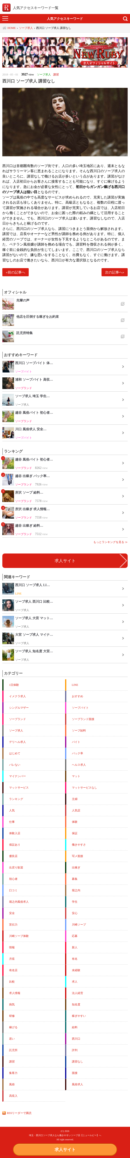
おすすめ (77, 696)
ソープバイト (80, 707)
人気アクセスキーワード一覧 (30, 8)
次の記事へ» (114, 272)
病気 (12, 1004)
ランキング (16, 799)
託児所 (13, 1050)
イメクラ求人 (17, 696)
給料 (74, 1027)
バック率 (77, 753)
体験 (74, 821)
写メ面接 (77, 856)
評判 (74, 1050)
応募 (74, 936)
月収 (12, 958)
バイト (76, 742)
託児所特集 (24, 333)
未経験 (76, 970)
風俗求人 (77, 1084)
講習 (12, 1061)
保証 (74, 833)
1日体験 (14, 684)
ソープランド (17, 719)
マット (76, 776)
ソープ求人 (16, 730)
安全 (12, 913)
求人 (74, 981)
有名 (74, 958)
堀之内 (76, 890)
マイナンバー (17, 776)
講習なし (77, 1061)
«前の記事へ (15, 272)
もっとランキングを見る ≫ (110, 542)
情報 (12, 947)
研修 (12, 1016)
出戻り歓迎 (16, 867)
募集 (74, 879)
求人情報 (14, 993)
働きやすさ (79, 844)
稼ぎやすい (79, 1016)
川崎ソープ (79, 924)
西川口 (76, 1038)
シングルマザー (19, 707)
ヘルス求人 (79, 764)
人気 (12, 810)
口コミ (13, 890)
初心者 (13, 879)
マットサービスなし (84, 787)
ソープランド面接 (83, 719)
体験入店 (14, 833)
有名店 (13, 970)
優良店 (13, 856)
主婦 (74, 799)
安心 (74, 913)
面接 (74, 1073)
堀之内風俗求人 (19, 901)
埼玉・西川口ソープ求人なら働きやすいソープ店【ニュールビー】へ (65, 1135)
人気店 (76, 810)
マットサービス (19, 787)
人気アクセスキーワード (65, 18)
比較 (12, 981)
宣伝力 (13, 924)
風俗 (12, 1084)
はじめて (14, 753)
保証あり (14, 844)
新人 (74, 947)
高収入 (13, 1095)
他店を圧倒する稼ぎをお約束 (37, 316)
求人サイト (65, 1150)
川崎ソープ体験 (19, 936)
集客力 (13, 1073)
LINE (75, 684)
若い (12, 1038)
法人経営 (77, 993)
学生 (74, 901)
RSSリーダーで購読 (19, 1113)
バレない (14, 764)
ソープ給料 (79, 730)
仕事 (12, 821)
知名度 (76, 1004)
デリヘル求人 (17, 742)
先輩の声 (22, 300)
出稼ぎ (76, 867)
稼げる (13, 1027)
